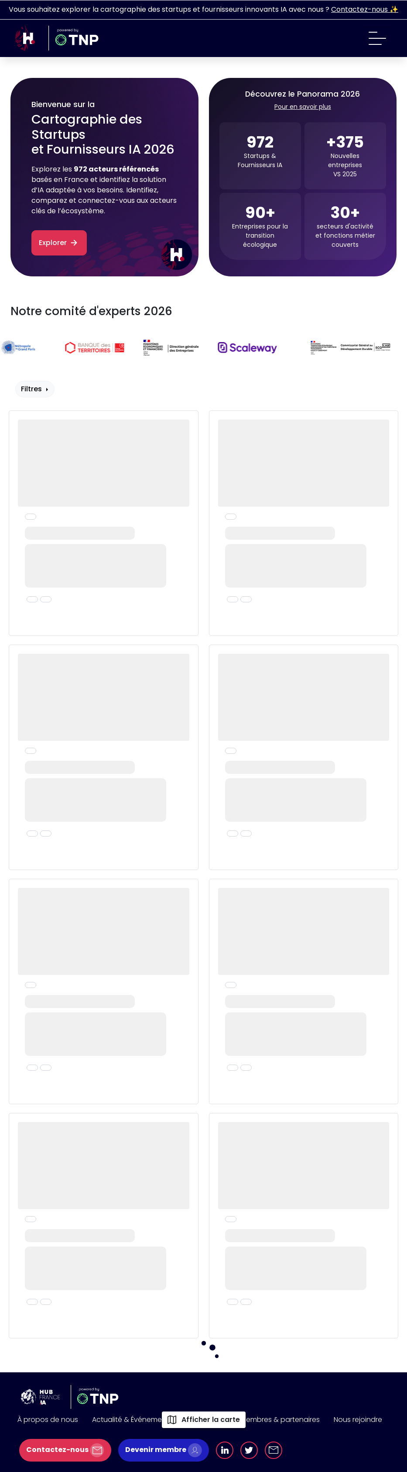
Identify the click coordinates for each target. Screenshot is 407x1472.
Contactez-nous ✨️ (364, 9)
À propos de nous (47, 1420)
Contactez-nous (65, 1450)
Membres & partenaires (280, 1420)
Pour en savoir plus (302, 106)
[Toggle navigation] (377, 38)
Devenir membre (163, 1450)
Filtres (32, 389)
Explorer (59, 243)
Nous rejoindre (358, 1420)
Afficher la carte (204, 1420)
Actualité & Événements (132, 1420)
